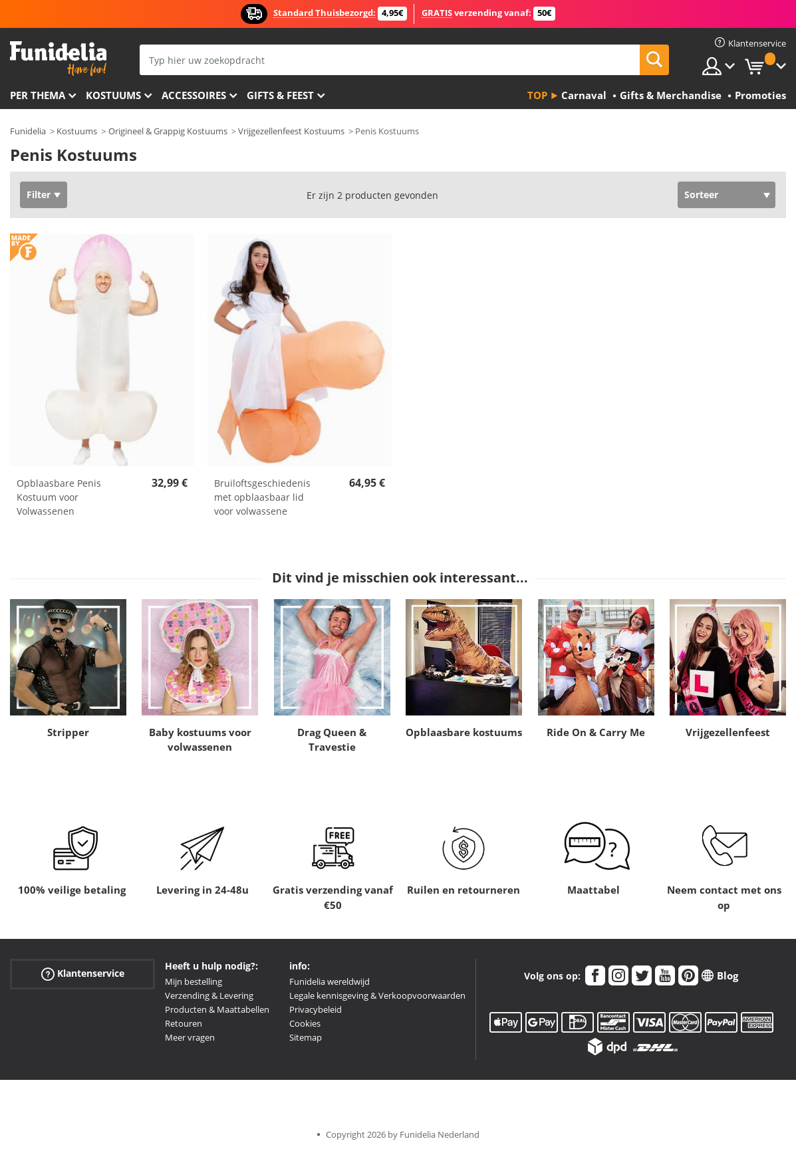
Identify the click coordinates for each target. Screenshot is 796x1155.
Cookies (305, 1023)
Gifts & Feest (280, 95)
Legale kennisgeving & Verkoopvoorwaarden (377, 995)
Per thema (37, 95)
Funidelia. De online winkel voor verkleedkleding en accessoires (58, 58)
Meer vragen (190, 1037)
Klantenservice (82, 974)
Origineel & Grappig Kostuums (167, 131)
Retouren (183, 1023)
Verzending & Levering (209, 995)
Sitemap (305, 1037)
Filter (39, 194)
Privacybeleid (315, 1009)
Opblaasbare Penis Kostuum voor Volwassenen (59, 497)
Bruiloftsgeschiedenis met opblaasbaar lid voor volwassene (262, 497)
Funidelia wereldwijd (329, 981)
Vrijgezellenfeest (728, 732)
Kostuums (113, 95)
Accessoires (194, 95)
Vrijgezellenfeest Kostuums (291, 131)
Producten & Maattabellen (217, 1009)
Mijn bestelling (193, 981)
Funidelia (28, 131)
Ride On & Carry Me (596, 732)
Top (537, 95)
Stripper (68, 732)
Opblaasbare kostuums (464, 732)
